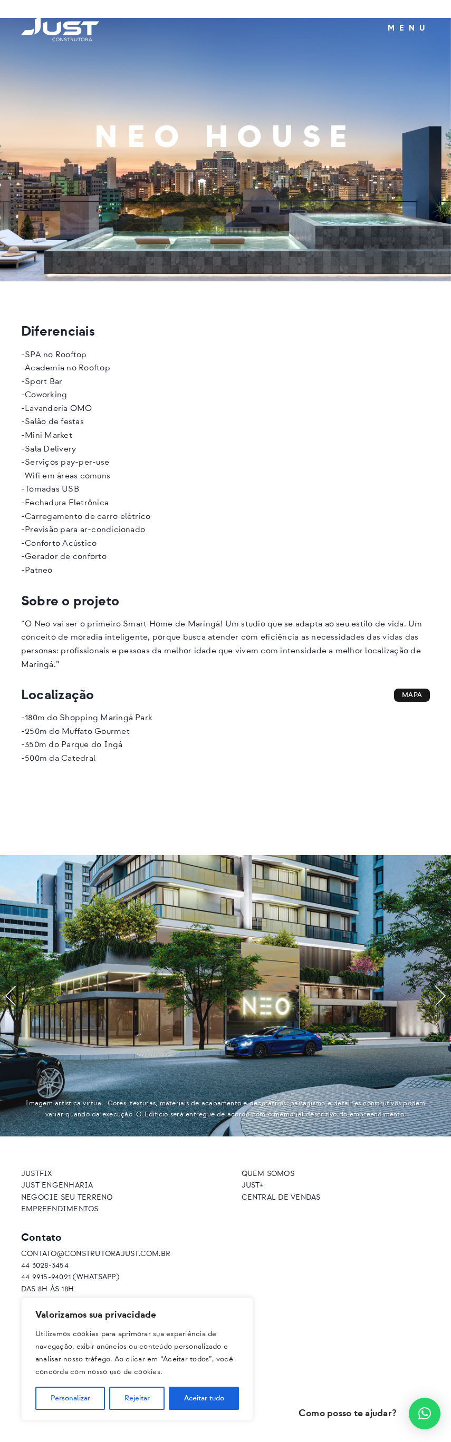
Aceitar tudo (204, 1398)
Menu (409, 28)
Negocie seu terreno (67, 1197)
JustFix (36, 1174)
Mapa (412, 695)
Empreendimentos (60, 1209)
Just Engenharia (57, 1185)
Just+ (252, 1185)
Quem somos (268, 1174)
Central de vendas (281, 1197)
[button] (10, 995)
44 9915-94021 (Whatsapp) (70, 1277)
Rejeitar (137, 1398)
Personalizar (70, 1398)
